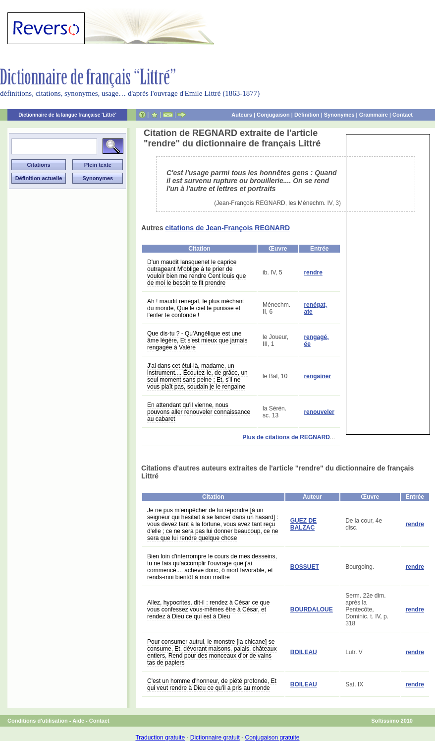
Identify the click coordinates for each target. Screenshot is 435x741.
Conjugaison (273, 115)
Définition (307, 115)
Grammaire (373, 115)
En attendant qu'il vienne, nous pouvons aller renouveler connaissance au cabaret (198, 412)
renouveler (319, 411)
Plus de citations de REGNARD (286, 437)
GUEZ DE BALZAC (303, 524)
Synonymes (339, 115)
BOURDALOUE (311, 609)
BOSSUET (304, 566)
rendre (313, 272)
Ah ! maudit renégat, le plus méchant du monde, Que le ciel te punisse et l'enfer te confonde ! (195, 308)
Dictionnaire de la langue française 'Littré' (67, 115)
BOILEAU (303, 652)
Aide (78, 721)
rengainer (317, 376)
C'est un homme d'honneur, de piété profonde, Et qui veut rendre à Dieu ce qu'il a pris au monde (211, 684)
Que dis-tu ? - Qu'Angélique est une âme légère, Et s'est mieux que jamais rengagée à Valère (197, 340)
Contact (402, 115)
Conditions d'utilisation (37, 721)
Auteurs (241, 115)
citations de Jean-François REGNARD (227, 228)
